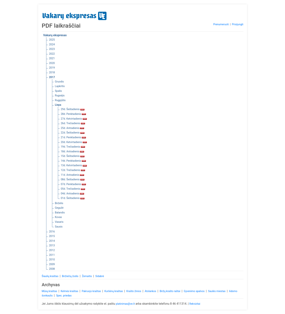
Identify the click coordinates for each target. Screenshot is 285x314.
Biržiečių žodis (70, 276)
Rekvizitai (194, 303)
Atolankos (151, 291)
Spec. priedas (63, 295)
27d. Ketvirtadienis (74, 118)
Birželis (59, 203)
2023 (52, 49)
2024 (52, 44)
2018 (52, 72)
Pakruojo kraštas (92, 291)
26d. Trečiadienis (73, 123)
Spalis (58, 90)
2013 (52, 245)
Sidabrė (99, 276)
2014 (52, 240)
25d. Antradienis (72, 128)
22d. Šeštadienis (73, 132)
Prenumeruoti (221, 24)
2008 (52, 268)
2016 (52, 231)
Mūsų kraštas (50, 291)
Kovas (58, 217)
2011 (52, 254)
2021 (52, 58)
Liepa (58, 104)
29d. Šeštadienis (73, 109)
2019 (52, 67)
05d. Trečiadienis (73, 188)
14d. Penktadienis (73, 160)
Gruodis (59, 81)
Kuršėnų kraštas (114, 291)
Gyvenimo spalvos (194, 291)
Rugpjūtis (60, 100)
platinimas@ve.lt (125, 303)
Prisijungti (237, 24)
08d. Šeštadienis (73, 179)
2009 (52, 264)
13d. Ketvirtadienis (74, 165)
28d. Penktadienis (73, 113)
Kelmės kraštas (70, 291)
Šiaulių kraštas (50, 276)
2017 (52, 77)
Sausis (59, 226)
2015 (52, 236)
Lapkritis (60, 86)
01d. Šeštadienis (73, 198)
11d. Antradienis (72, 174)
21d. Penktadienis (73, 137)
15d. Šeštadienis (73, 156)
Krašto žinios (134, 291)
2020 (52, 63)
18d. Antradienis (72, 151)
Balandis (60, 212)
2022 (52, 53)
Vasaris (59, 221)
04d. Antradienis (72, 193)
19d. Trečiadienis (73, 146)
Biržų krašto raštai (170, 291)
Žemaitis (87, 276)
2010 (52, 259)
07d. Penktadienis (73, 184)
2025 (52, 39)
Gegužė (59, 207)
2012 (52, 250)
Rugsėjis (60, 95)
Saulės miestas (217, 291)
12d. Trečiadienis (73, 170)
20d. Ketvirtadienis (74, 142)
